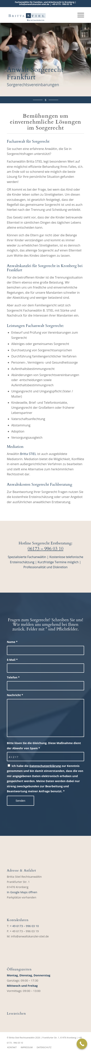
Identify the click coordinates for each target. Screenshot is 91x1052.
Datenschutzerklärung (45, 766)
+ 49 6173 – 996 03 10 (24, 926)
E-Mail (12, 660)
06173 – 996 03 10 (45, 549)
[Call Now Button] (82, 1044)
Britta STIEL (28, 454)
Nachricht (15, 695)
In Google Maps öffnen (22, 892)
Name (12, 642)
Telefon (13, 677)
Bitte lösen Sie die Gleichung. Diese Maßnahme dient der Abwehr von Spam (44, 745)
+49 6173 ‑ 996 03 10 (62, 4)
